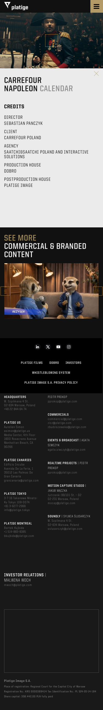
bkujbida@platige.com (19, 536)
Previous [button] (5, 290)
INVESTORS (74, 363)
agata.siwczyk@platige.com (67, 449)
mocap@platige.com (62, 503)
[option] (51, 291)
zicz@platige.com (60, 423)
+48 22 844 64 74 (15, 409)
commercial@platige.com (65, 419)
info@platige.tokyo (17, 510)
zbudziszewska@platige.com (67, 427)
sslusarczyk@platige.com (65, 529)
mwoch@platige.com (18, 585)
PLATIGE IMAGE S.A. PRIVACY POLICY (51, 382)
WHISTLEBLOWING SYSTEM (51, 373)
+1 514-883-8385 (15, 532)
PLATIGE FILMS (32, 363)
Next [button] (97, 290)
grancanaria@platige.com (21, 480)
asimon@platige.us (17, 431)
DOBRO (54, 363)
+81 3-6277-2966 (15, 506)
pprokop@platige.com (62, 401)
